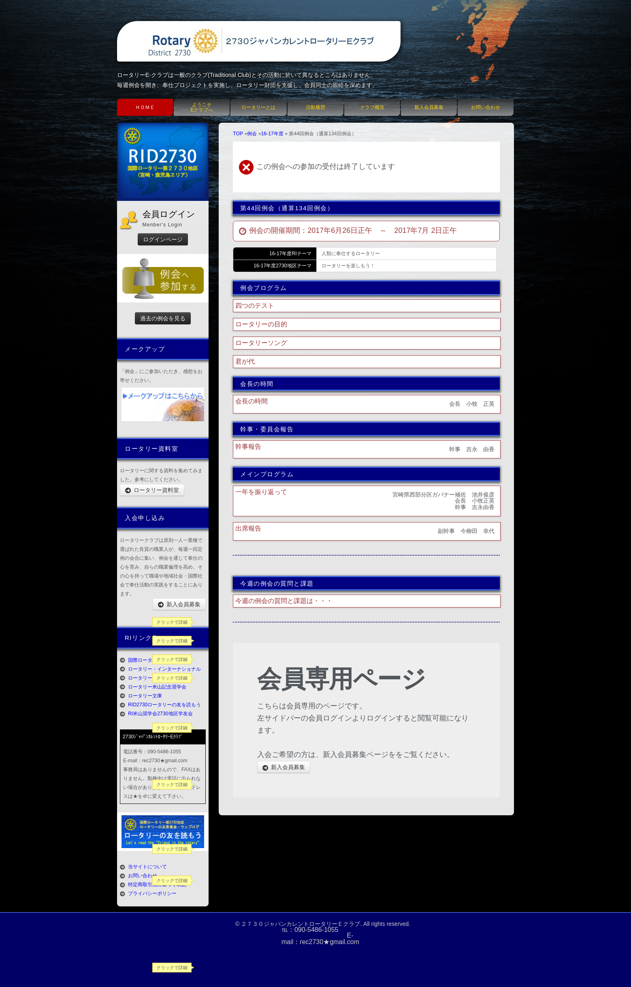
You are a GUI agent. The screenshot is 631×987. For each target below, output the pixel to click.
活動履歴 (315, 107)
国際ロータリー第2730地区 (158, 660)
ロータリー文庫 (145, 696)
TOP (238, 133)
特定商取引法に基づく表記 (157, 884)
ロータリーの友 (145, 678)
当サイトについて (147, 867)
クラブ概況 (372, 107)
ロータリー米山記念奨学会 (157, 687)
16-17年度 (272, 133)
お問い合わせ (485, 107)
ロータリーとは (258, 107)
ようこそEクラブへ (201, 107)
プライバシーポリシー (152, 893)
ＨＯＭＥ (145, 107)
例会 (252, 133)
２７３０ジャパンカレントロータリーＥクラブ (300, 924)
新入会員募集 (428, 107)
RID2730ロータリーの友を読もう (164, 705)
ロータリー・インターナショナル (164, 669)
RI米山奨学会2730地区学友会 (160, 713)
